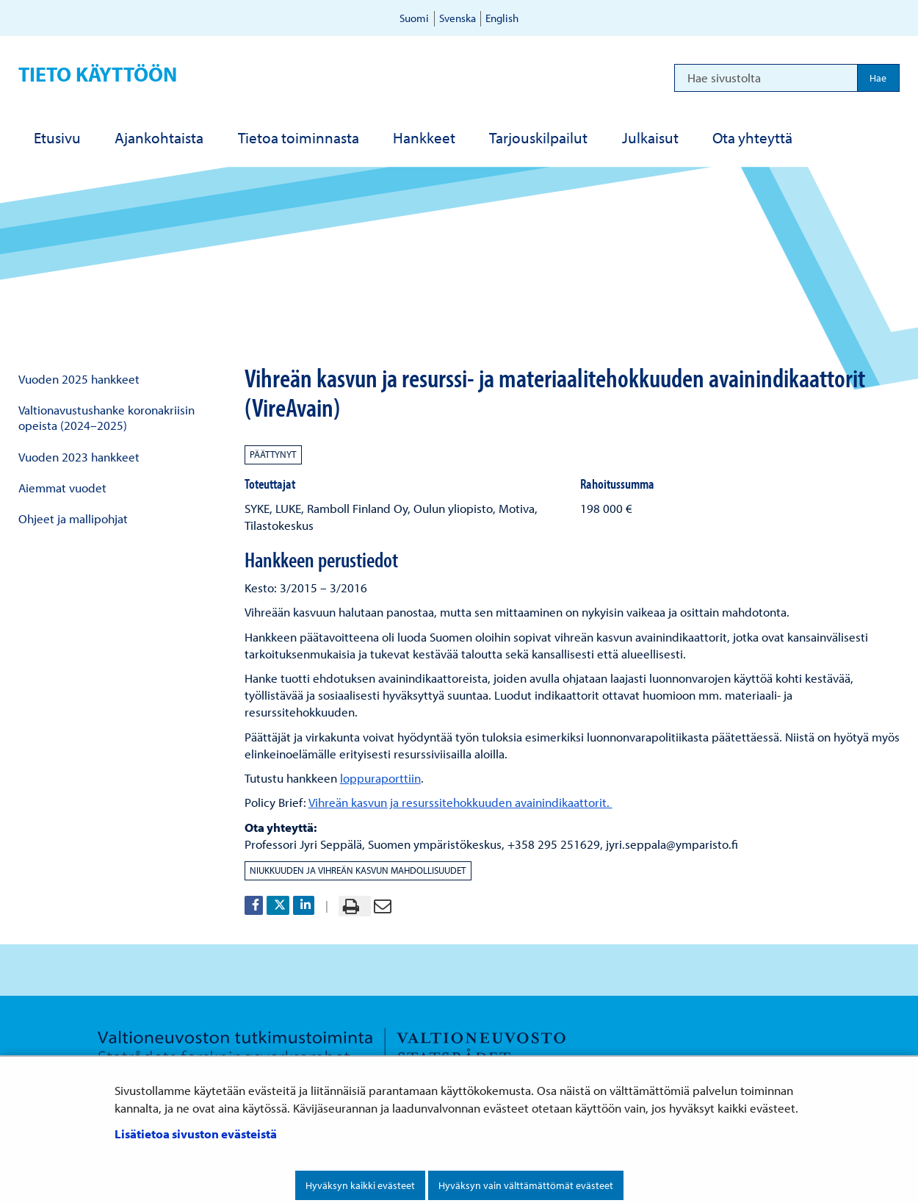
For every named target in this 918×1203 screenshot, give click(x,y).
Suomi (414, 18)
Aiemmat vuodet (62, 487)
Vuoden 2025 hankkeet (79, 379)
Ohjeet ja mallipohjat (73, 518)
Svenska (457, 18)
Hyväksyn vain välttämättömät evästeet (525, 1185)
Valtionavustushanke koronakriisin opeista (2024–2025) (106, 417)
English (501, 18)
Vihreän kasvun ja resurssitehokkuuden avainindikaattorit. (460, 802)
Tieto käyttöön (97, 74)
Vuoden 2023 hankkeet (79, 456)
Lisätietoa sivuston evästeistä (196, 1133)
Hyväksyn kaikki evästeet (360, 1185)
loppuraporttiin (380, 778)
